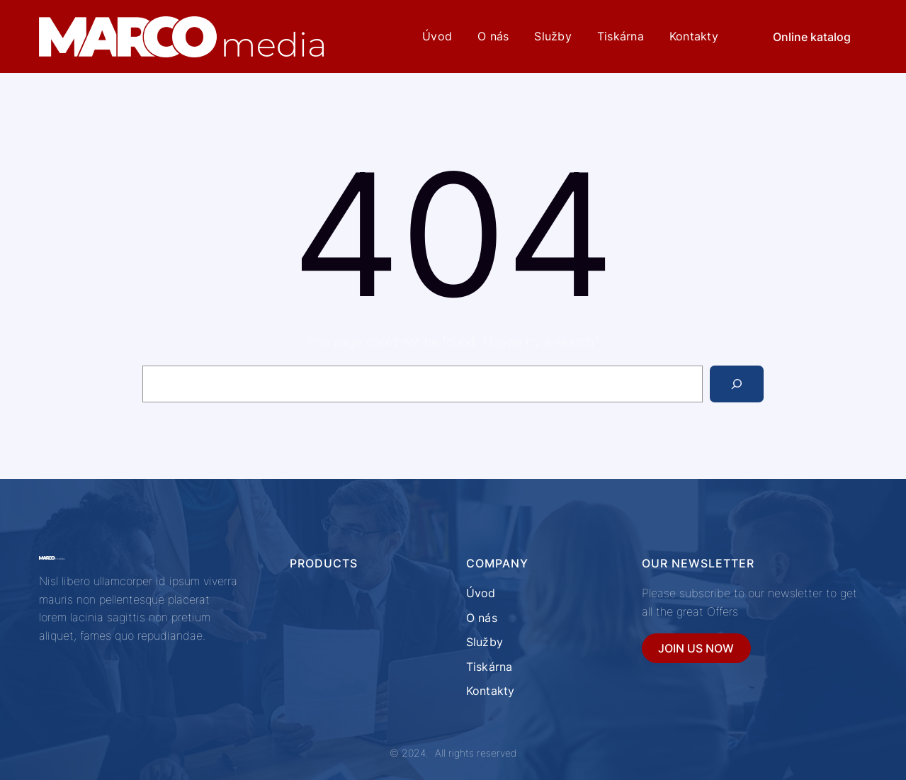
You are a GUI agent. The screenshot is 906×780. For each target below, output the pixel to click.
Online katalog (812, 37)
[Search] (737, 384)
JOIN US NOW (696, 648)
